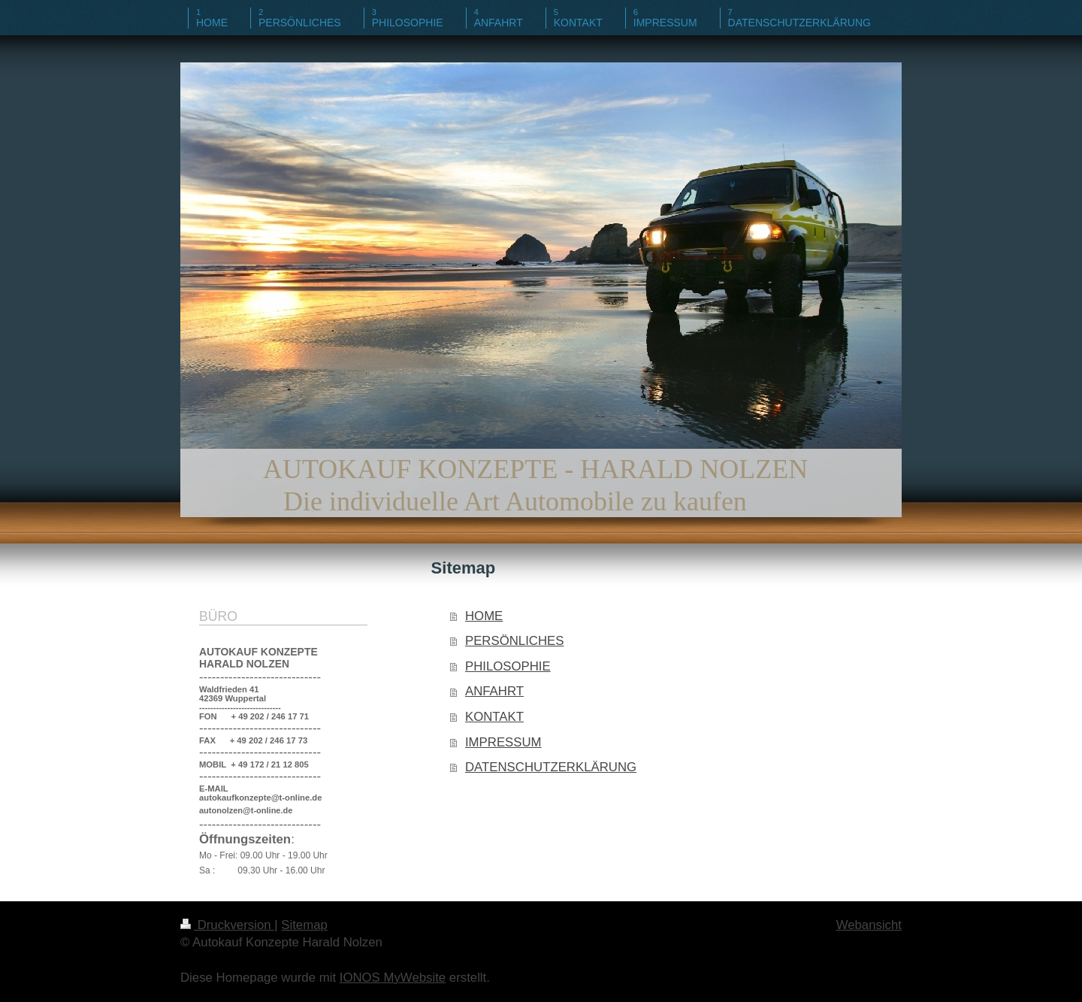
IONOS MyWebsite (393, 977)
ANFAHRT (494, 691)
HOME (484, 616)
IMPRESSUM (503, 742)
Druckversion (227, 925)
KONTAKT (494, 717)
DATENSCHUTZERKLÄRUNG (550, 767)
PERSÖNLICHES (514, 641)
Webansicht (869, 925)
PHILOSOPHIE (508, 666)
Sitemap (304, 925)
